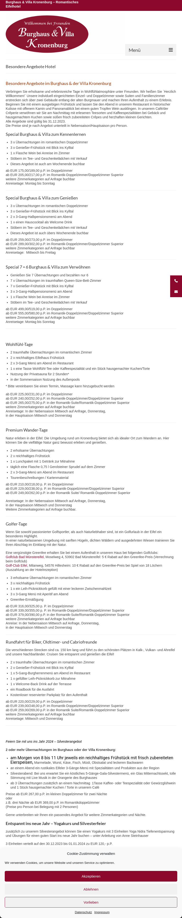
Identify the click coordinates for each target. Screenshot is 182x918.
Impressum (101, 912)
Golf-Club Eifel (16, 565)
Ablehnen (90, 889)
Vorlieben (91, 902)
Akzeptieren (91, 876)
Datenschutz (83, 912)
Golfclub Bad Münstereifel (25, 557)
